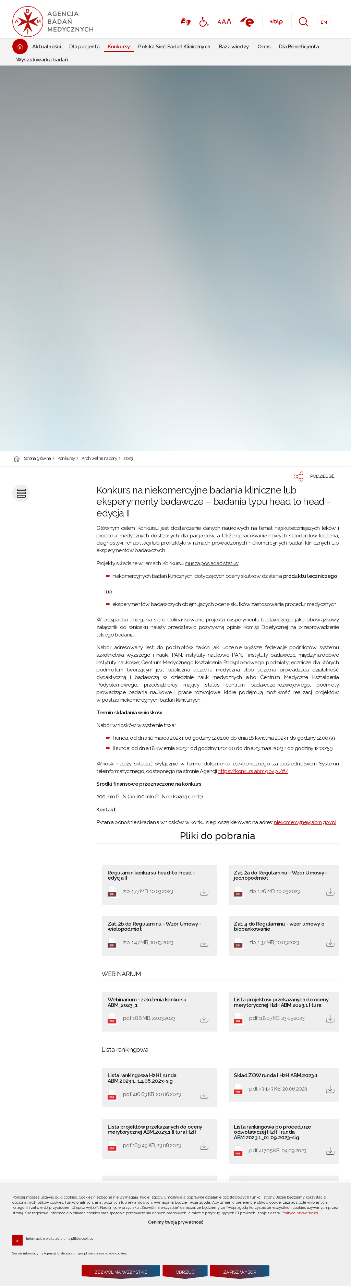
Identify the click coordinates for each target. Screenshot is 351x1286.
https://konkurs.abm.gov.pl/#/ (253, 771)
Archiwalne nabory (99, 458)
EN (322, 20)
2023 (128, 458)
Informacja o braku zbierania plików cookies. (60, 1238)
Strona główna (37, 458)
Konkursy (66, 458)
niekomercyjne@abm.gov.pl (305, 822)
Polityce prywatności (299, 1213)
